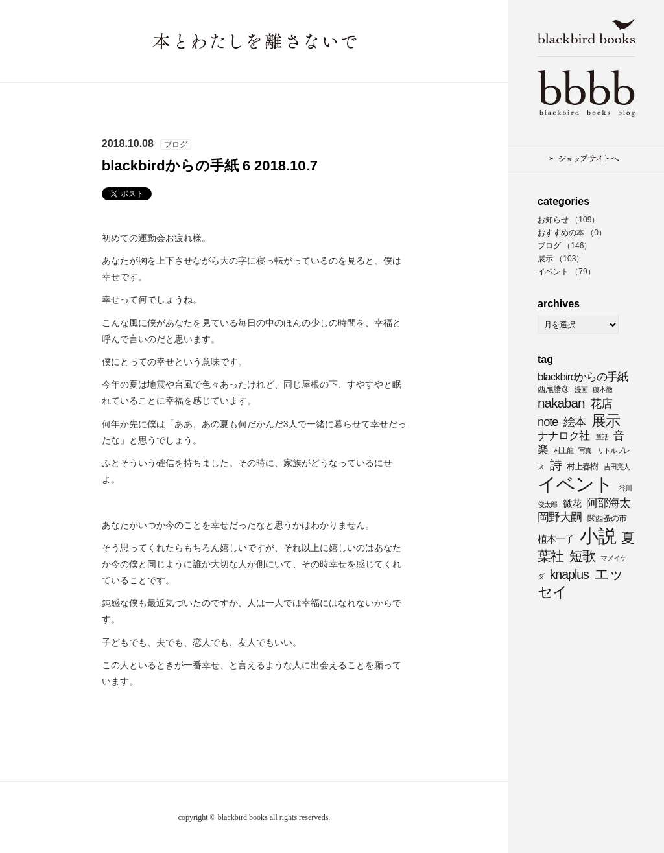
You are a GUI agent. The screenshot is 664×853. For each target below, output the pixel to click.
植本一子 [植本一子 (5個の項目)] (556, 538)
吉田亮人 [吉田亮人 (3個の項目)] (617, 467)
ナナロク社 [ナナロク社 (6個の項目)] (563, 436)
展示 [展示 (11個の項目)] (605, 420)
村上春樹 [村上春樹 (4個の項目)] (582, 466)
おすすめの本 (561, 232)
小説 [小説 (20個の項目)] (598, 536)
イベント (553, 271)
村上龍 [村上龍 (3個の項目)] (563, 450)
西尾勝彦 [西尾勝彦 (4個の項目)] (553, 389)
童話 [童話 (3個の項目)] (601, 437)
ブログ (549, 245)
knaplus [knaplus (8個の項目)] (569, 574)
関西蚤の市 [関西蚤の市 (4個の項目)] (606, 518)
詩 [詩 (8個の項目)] (556, 465)
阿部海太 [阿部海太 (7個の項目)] (608, 502)
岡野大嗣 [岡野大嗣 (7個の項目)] (560, 517)
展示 (545, 258)
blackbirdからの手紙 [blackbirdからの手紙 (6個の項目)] (583, 377)
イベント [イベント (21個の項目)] (575, 484)
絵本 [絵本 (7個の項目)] (574, 421)
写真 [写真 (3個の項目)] (584, 450)
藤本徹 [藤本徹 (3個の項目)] (602, 389)
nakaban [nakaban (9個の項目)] (561, 402)
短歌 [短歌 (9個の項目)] (582, 555)
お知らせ (553, 219)
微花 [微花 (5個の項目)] (572, 503)
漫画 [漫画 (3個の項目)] (581, 389)
